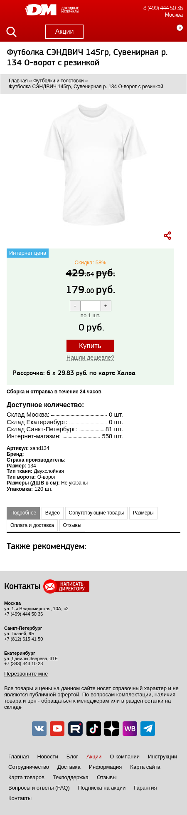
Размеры (143, 513)
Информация (105, 767)
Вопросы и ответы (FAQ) (39, 788)
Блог (72, 756)
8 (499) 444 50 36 (163, 8)
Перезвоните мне (26, 674)
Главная (18, 756)
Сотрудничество (28, 767)
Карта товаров (26, 777)
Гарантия (145, 788)
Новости (47, 756)
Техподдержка (71, 777)
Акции (64, 31)
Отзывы (72, 525)
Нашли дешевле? (90, 357)
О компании (125, 756)
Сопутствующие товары (96, 513)
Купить (90, 346)
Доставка (69, 767)
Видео (52, 513)
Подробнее (23, 513)
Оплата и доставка (32, 525)
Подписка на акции (101, 788)
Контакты (20, 798)
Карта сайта (145, 767)
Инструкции (162, 756)
